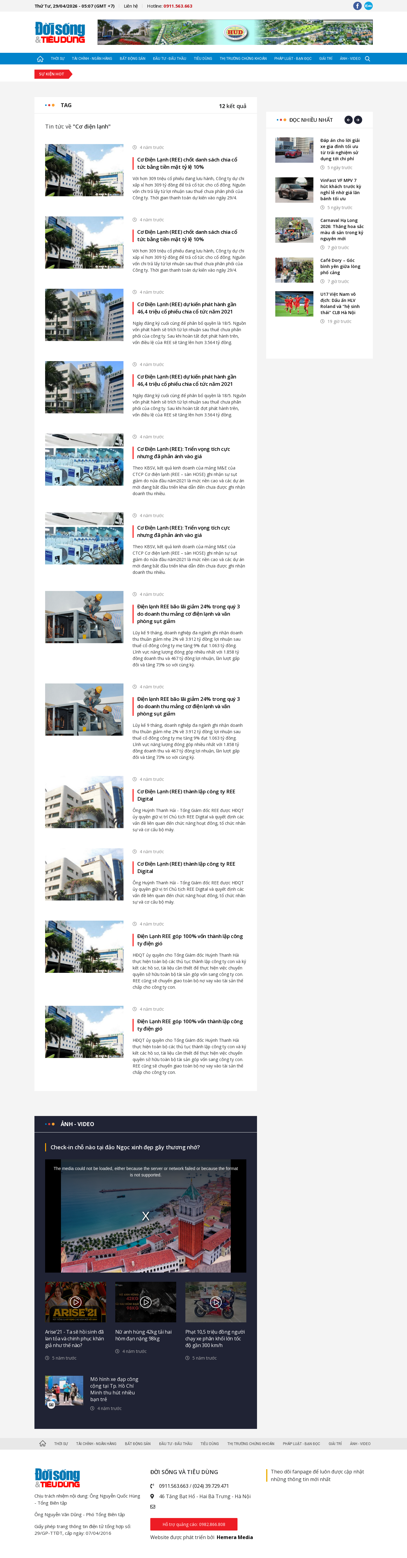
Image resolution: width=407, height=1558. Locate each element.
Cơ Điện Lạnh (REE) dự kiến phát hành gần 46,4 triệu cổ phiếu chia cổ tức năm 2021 (186, 308)
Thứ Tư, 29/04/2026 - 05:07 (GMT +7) (74, 6)
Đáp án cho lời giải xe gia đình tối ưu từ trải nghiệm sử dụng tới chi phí (340, 149)
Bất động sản (132, 58)
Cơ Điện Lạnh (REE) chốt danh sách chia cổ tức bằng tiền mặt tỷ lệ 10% (187, 163)
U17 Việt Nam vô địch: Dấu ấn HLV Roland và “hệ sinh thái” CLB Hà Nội (340, 303)
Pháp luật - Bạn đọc (293, 58)
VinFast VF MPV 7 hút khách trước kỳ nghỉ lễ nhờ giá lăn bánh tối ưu (340, 189)
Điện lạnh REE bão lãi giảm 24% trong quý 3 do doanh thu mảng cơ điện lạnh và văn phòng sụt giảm (188, 614)
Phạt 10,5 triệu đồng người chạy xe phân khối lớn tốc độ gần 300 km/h (215, 1338)
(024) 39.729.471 (211, 1486)
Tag (66, 105)
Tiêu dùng (203, 58)
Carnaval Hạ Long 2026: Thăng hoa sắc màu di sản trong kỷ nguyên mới (342, 229)
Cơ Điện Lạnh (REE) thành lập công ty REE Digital (186, 795)
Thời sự (57, 58)
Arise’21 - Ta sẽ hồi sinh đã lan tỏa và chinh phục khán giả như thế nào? (74, 1338)
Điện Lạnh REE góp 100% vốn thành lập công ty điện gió (190, 940)
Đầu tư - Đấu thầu (169, 58)
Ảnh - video (77, 1124)
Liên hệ (131, 6)
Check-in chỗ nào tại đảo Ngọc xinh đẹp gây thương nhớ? (125, 1147)
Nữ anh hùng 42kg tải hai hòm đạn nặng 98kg (143, 1335)
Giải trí (325, 58)
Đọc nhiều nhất (311, 119)
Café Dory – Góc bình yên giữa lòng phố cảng (340, 266)
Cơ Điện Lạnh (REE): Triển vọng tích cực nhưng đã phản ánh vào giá (183, 452)
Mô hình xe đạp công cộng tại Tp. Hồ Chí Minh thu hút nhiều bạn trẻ (114, 1389)
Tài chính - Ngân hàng (92, 58)
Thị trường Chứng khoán (243, 58)
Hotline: (169, 6)
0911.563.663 (173, 1486)
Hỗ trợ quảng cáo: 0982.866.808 (193, 1524)
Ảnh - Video (350, 58)
